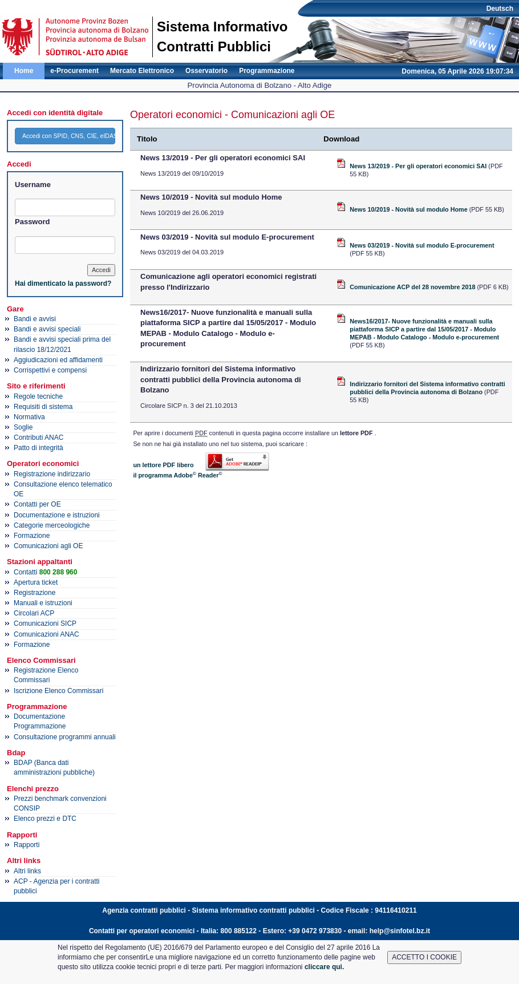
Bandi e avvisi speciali (47, 329)
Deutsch (499, 9)
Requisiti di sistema (43, 407)
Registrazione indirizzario (52, 474)
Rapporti (26, 845)
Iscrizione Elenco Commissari (58, 691)
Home (23, 71)
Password (32, 221)
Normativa (29, 417)
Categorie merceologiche (52, 525)
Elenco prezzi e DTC (45, 819)
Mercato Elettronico (142, 71)
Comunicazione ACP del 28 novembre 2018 (413, 287)
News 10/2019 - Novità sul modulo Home (409, 209)
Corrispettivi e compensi (50, 370)
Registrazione (34, 593)
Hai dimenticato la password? (63, 283)
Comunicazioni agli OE (48, 546)
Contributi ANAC (38, 438)
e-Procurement (74, 71)
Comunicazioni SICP (45, 623)
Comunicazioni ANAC (46, 634)
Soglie (23, 427)
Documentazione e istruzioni (57, 515)
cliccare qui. (324, 967)
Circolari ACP (34, 613)
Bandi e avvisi (35, 319)
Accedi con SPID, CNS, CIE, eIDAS (68, 135)
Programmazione (266, 71)
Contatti (45, 572)
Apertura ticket (36, 582)
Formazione (32, 536)
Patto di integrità (38, 448)
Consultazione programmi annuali (65, 737)
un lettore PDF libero (163, 464)
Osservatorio (206, 71)
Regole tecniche (38, 396)
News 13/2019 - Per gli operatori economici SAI (419, 166)
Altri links (27, 871)
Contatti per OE (37, 504)
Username (33, 184)
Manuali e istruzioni (43, 603)
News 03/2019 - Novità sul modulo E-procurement (422, 245)
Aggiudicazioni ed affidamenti (58, 360)
